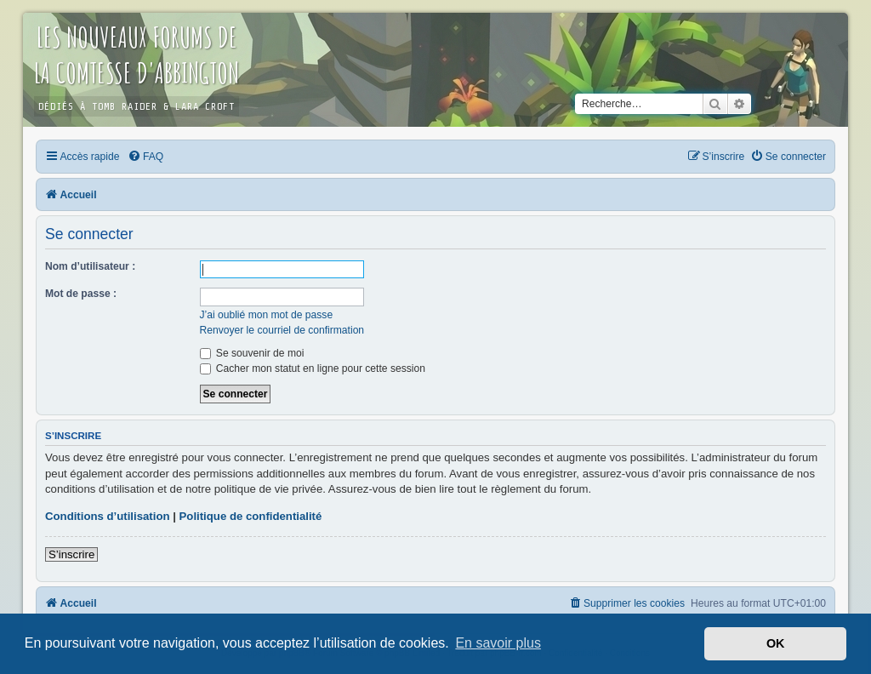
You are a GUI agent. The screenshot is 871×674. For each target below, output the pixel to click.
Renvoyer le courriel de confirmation (282, 330)
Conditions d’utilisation (107, 516)
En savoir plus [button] (498, 643)
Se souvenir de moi (252, 353)
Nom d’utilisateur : (90, 266)
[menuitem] (145, 157)
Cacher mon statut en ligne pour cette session (312, 368)
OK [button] (775, 643)
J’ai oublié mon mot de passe (266, 315)
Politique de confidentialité (250, 516)
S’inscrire (71, 554)
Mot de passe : (81, 294)
